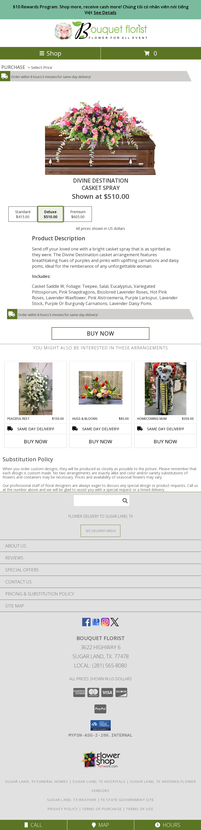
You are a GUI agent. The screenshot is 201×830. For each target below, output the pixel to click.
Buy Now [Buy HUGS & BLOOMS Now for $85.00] (100, 441)
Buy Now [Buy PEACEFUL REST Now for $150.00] (35, 441)
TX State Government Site (127, 799)
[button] (101, 725)
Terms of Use (139, 809)
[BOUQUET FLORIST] (100, 39)
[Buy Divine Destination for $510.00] (100, 333)
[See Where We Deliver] (100, 530)
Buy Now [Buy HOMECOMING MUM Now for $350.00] (165, 441)
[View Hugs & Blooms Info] (100, 388)
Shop (50, 53)
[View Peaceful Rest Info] (36, 388)
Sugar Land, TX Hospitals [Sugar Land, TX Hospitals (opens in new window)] (98, 781)
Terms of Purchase (102, 809)
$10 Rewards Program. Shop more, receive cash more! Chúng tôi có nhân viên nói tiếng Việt (100, 9)
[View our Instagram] (105, 625)
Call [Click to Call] (33, 824)
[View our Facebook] (86, 625)
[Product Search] (101, 500)
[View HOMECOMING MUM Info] (165, 388)
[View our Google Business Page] (96, 625)
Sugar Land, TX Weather (72, 799)
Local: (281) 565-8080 (100, 665)
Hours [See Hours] (167, 824)
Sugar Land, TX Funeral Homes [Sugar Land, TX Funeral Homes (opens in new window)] (36, 781)
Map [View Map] (100, 824)
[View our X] (114, 625)
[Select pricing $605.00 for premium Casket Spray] (78, 214)
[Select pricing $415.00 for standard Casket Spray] (23, 214)
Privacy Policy (63, 809)
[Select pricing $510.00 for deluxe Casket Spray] (50, 214)
